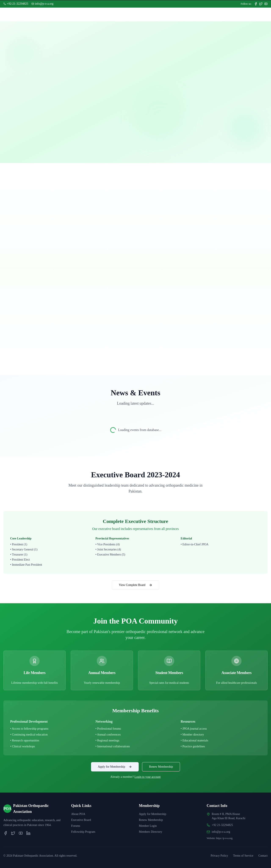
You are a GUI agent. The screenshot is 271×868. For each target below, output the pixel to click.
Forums (75, 825)
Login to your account (147, 776)
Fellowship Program (83, 831)
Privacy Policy (219, 855)
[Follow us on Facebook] (255, 3)
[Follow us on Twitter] (261, 3)
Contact (263, 855)
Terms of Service (243, 855)
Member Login (148, 825)
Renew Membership (161, 766)
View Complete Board (135, 585)
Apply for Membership (115, 766)
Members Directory (150, 831)
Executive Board (81, 820)
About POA (78, 814)
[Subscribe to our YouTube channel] (266, 3)
